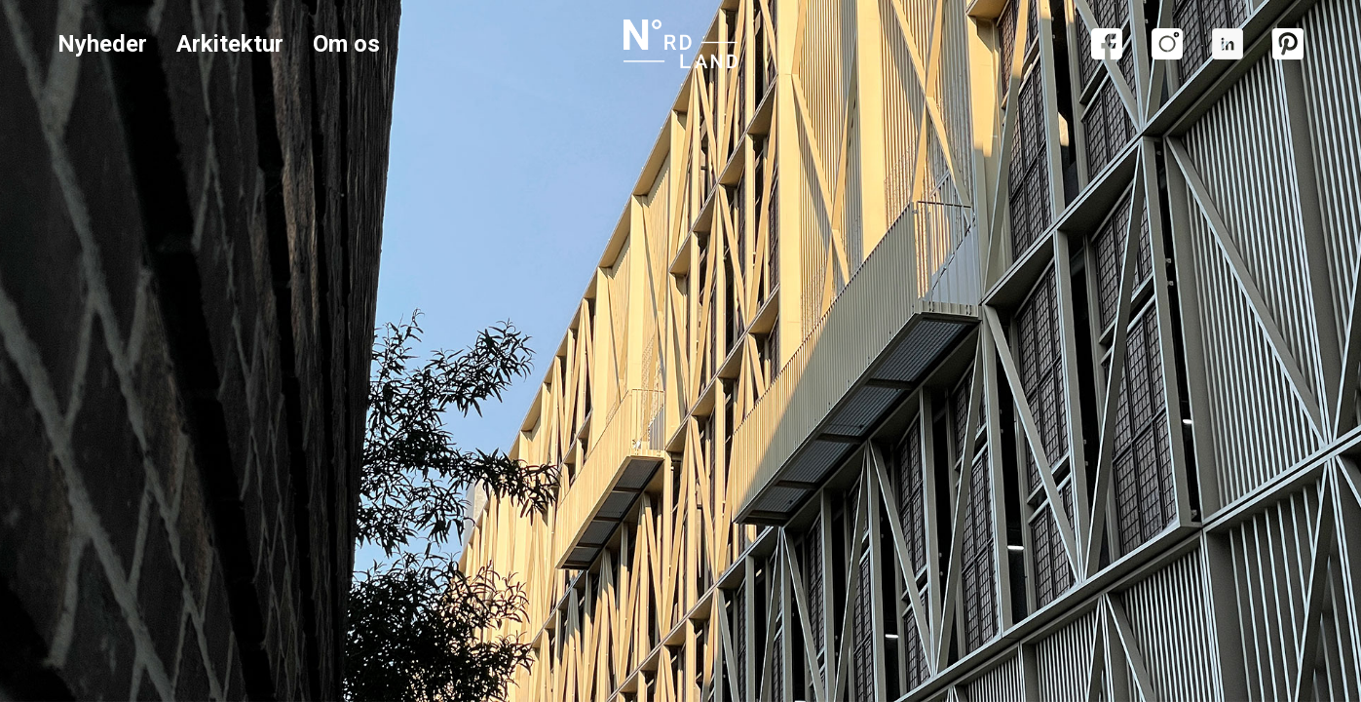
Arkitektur (230, 44)
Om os (346, 44)
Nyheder (102, 44)
